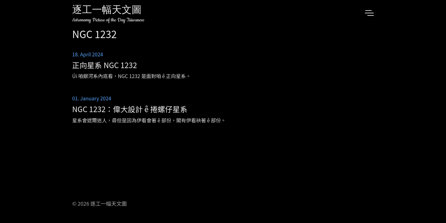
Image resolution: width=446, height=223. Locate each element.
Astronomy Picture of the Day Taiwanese (108, 20)
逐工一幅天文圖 (107, 10)
